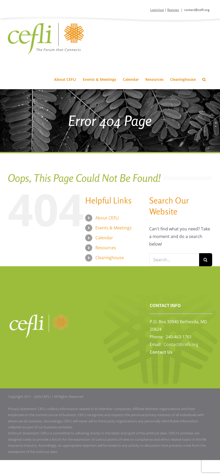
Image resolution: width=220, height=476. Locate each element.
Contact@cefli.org (181, 344)
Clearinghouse (109, 257)
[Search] (205, 259)
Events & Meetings (113, 228)
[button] (204, 79)
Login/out (157, 10)
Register (173, 10)
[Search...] (174, 259)
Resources (105, 248)
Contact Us (161, 352)
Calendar (104, 238)
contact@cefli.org (197, 10)
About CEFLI (107, 218)
